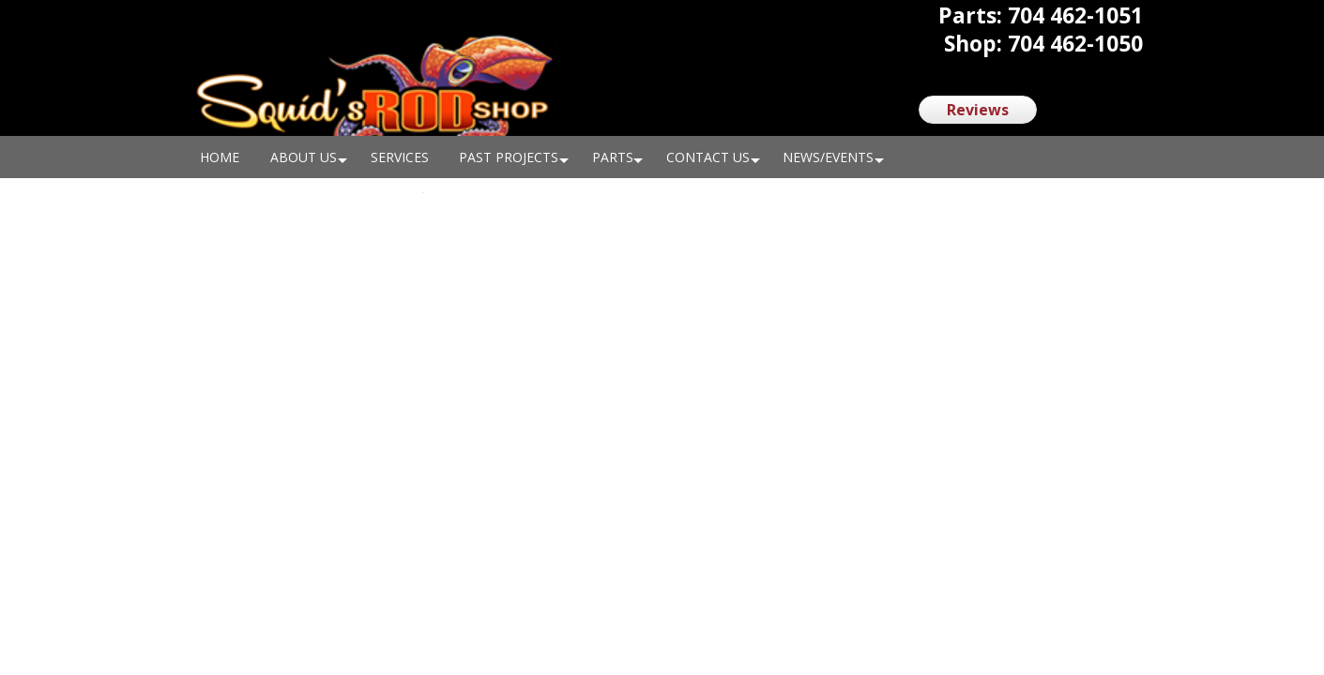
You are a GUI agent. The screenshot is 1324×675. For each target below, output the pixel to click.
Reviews (978, 109)
